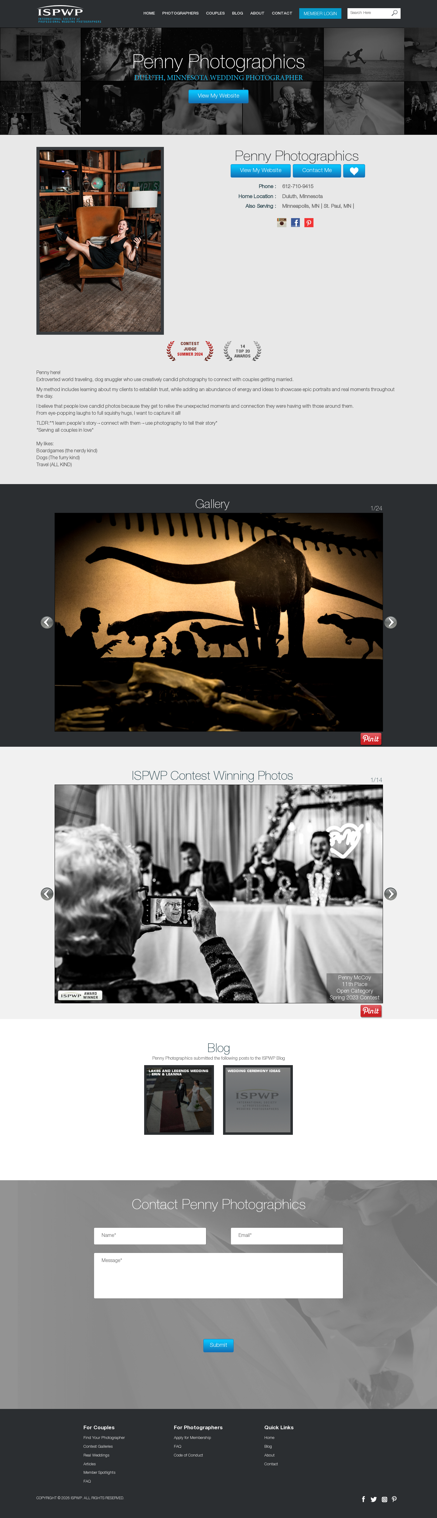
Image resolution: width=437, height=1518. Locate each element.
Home (149, 13)
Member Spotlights (99, 1472)
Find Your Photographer (104, 1437)
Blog (237, 13)
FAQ (87, 1481)
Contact (282, 13)
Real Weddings (96, 1455)
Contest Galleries (98, 1446)
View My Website (218, 96)
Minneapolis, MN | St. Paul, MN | (318, 206)
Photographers (180, 13)
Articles (89, 1463)
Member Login (320, 13)
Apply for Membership (192, 1437)
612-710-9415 (297, 187)
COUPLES (215, 13)
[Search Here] (374, 13)
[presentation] (140, 1318)
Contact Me (317, 171)
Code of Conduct (188, 1455)
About (257, 13)
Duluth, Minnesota (302, 197)
